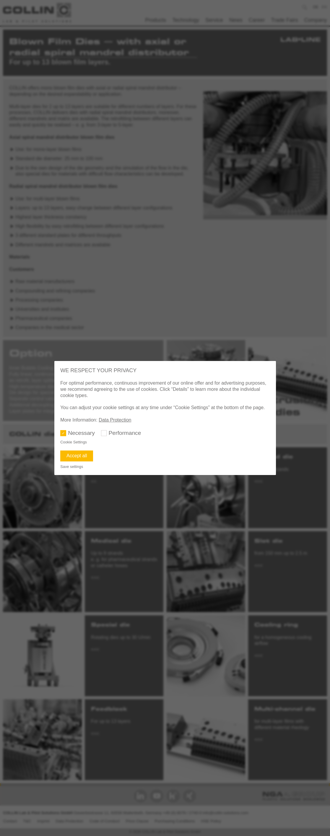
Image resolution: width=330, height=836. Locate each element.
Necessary (81, 433)
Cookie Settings (73, 442)
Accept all (76, 455)
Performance (125, 433)
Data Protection (115, 419)
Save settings (71, 466)
